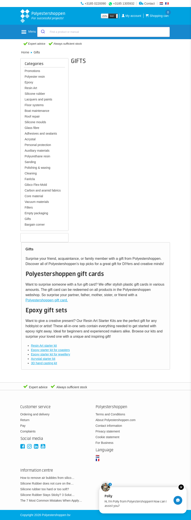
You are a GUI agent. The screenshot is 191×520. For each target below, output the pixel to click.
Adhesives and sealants (41, 133)
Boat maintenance (37, 110)
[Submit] (42, 32)
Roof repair (32, 116)
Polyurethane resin (37, 156)
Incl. (112, 16)
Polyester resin (35, 76)
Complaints (28, 431)
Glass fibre (32, 128)
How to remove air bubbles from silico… (47, 478)
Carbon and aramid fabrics (43, 190)
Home (25, 52)
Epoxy (29, 82)
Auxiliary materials (37, 150)
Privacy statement (108, 431)
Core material (34, 196)
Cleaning (31, 173)
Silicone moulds (35, 122)
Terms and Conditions (110, 414)
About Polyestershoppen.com (116, 420)
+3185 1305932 (124, 3)
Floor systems (34, 105)
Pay (23, 425)
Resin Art (31, 88)
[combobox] (103, 32)
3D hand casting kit (44, 363)
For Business (105, 442)
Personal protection (38, 145)
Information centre (36, 470)
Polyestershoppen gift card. (47, 300)
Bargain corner (35, 224)
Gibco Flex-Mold (36, 184)
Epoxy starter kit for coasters (50, 350)
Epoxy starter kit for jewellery (50, 354)
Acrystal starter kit (43, 358)
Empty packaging (36, 213)
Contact (147, 3)
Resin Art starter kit (44, 345)
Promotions (32, 71)
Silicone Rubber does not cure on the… (47, 483)
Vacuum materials (37, 202)
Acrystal (30, 139)
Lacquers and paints (38, 99)
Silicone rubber (35, 93)
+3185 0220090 (95, 3)
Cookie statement (107, 437)
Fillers (29, 207)
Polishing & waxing (38, 167)
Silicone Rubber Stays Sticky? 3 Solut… (47, 495)
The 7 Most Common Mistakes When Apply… (51, 500)
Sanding (30, 162)
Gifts (28, 219)
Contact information (109, 425)
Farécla (30, 179)
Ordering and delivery (35, 414)
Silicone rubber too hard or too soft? (44, 489)
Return (25, 420)
